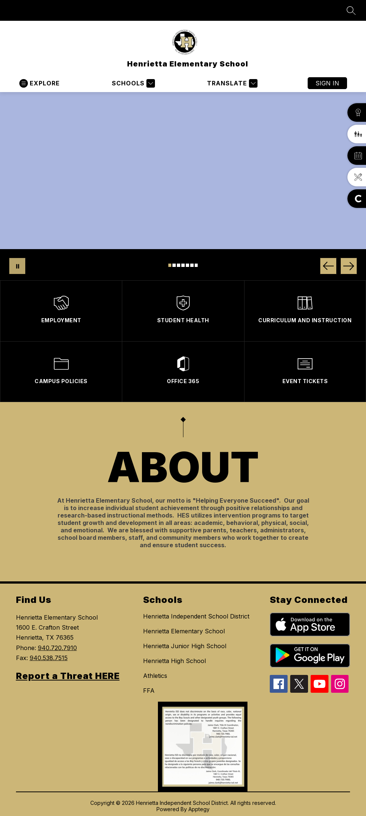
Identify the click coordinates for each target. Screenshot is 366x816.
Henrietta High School (174, 661)
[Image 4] (183, 265)
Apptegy (199, 809)
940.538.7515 (49, 658)
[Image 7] (196, 265)
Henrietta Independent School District (196, 616)
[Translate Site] (231, 83)
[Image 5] (187, 265)
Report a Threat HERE (68, 675)
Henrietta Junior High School (184, 646)
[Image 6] (192, 265)
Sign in (327, 83)
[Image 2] (174, 265)
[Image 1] (170, 265)
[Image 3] (178, 265)
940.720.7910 (57, 648)
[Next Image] (348, 266)
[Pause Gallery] (17, 266)
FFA (149, 690)
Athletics (155, 675)
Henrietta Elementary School (184, 631)
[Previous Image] (328, 266)
